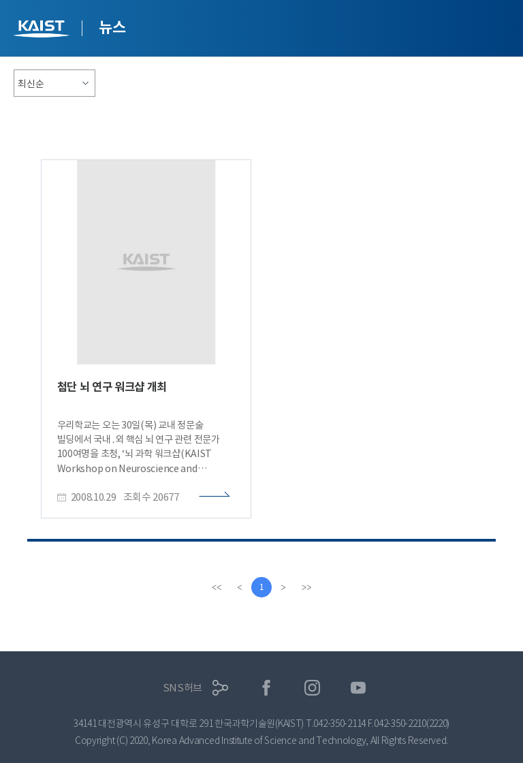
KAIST (43, 30)
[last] (306, 587)
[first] (216, 587)
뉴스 (112, 27)
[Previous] (239, 587)
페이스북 (266, 688)
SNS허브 (183, 687)
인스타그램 (312, 688)
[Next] (283, 587)
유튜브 (358, 688)
